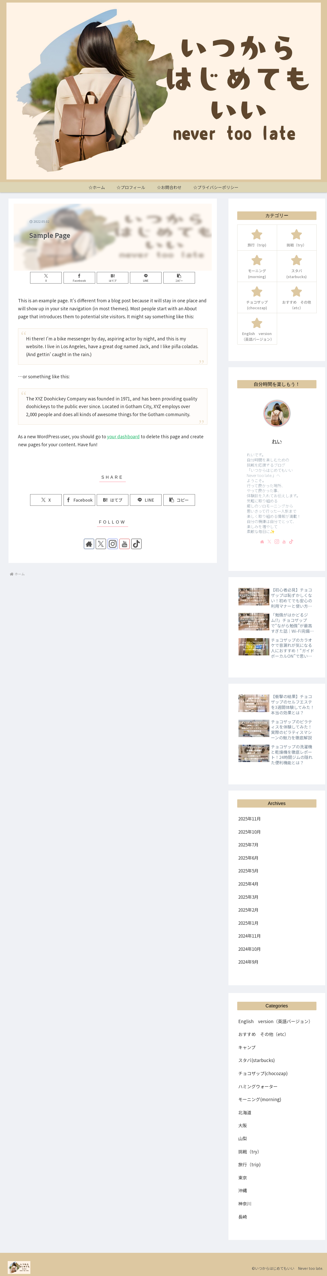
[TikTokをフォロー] (136, 544)
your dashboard (123, 436)
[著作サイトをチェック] (89, 544)
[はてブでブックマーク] (112, 278)
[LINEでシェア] (146, 278)
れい (277, 441)
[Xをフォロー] (101, 544)
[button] (179, 278)
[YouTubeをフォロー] (124, 544)
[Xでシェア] (46, 278)
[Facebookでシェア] (79, 278)
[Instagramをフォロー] (113, 544)
